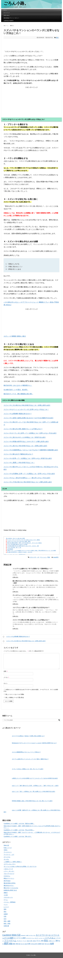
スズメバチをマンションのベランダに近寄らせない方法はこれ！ (26, 409)
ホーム (5, 10)
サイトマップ (7, 12)
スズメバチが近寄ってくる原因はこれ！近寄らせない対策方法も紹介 (28, 458)
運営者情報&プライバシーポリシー (11, 18)
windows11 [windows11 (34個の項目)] (23, 935)
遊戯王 (6, 892)
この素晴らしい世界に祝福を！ (13, 861)
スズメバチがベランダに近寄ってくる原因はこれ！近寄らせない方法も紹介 (30, 433)
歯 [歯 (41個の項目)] (21, 943)
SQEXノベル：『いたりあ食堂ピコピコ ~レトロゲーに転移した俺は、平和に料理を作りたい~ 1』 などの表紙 (31, 550)
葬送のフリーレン (9, 878)
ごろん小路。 (16, 3)
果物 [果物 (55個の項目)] (17, 943)
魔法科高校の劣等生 (10, 883)
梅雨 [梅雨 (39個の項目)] (19, 943)
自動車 (6, 914)
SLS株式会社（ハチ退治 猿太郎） (16, 390)
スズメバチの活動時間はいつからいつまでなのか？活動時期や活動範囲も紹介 (31, 450)
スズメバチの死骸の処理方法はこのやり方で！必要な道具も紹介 (26, 441)
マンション (43, 557)
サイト (6, 683)
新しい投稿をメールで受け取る (15, 697)
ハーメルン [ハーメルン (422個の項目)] (50, 938)
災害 (5, 916)
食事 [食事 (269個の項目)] (52, 944)
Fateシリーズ (8, 847)
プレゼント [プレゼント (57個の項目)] (19, 940)
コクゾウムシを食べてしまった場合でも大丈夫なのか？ (31, 607)
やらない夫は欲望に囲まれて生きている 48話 (17, 544)
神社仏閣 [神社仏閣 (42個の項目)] (34, 943)
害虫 (57, 37)
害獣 (5, 909)
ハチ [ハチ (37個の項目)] (44, 938)
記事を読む (15, 577)
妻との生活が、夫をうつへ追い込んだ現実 (15, 538)
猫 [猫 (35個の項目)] (31, 943)
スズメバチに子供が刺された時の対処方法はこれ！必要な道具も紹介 (28, 482)
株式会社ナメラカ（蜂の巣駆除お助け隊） (18, 394)
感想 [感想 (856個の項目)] (6, 943)
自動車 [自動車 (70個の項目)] (40, 943)
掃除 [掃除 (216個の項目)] (11, 944)
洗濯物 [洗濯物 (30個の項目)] (25, 943)
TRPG (5, 850)
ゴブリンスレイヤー (10, 864)
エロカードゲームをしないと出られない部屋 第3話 (18, 541)
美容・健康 (7, 921)
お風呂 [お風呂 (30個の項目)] (27, 935)
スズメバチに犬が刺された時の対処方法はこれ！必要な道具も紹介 (27, 405)
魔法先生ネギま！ (9, 885)
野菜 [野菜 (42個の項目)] (46, 943)
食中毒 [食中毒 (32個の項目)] (48, 943)
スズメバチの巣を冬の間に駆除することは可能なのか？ (23, 429)
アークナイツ (8, 852)
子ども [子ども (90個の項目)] (38, 941)
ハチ (38, 557)
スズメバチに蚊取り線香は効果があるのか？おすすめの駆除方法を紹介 (28, 418)
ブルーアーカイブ (9, 873)
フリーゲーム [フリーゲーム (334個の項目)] (10, 940)
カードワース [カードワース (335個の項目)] (42, 935)
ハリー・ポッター (9, 871)
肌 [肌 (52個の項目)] (36, 943)
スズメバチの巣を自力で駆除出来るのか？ (18, 454)
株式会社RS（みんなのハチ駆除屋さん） (18, 385)
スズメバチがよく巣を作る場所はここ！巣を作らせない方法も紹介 (27, 478)
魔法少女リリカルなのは (11, 888)
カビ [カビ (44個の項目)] (34, 935)
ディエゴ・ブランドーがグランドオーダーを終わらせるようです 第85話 (23, 539)
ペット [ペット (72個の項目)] (24, 940)
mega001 (55, 557)
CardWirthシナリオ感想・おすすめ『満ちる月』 (18, 836)
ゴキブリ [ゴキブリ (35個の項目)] (36, 938)
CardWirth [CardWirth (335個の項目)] (6, 935)
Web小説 (6, 845)
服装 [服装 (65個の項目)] (14, 943)
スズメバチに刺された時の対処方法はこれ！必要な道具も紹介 (25, 446)
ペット (6, 904)
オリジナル (7, 857)
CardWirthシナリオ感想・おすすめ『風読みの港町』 (19, 823)
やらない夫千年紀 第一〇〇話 (14, 547)
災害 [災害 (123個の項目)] (28, 944)
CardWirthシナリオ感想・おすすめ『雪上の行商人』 (19, 830)
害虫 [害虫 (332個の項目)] (46, 940)
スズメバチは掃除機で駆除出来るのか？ (18, 414)
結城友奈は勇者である (10, 890)
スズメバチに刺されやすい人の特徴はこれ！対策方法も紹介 (25, 437)
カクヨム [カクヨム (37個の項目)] (31, 935)
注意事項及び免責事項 (8, 20)
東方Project (7, 880)
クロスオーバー (8, 897)
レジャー (6, 907)
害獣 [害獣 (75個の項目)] (42, 940)
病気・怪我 (7, 923)
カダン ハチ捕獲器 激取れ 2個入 (15, 336)
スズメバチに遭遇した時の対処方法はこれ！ (19, 462)
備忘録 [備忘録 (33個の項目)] (28, 940)
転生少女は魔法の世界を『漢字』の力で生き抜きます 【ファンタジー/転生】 (24, 542)
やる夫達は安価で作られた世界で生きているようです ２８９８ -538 (23, 545)
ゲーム (6, 899)
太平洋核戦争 (10, 549)
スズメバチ (32, 557)
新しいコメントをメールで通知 (15, 694)
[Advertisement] (31, 100)
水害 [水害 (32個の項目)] (23, 943)
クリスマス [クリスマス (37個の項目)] (28, 938)
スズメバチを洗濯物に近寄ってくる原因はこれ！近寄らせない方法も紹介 (29, 474)
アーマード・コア (9, 854)
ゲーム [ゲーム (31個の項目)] (32, 938)
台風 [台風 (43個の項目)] (31, 940)
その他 (6, 895)
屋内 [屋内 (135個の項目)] (57, 941)
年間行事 (6, 926)
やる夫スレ (7, 876)
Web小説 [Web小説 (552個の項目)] (16, 935)
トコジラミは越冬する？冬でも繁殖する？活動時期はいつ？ (32, 568)
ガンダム (6, 859)
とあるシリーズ (8, 869)
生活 (5, 918)
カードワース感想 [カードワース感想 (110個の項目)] (20, 938)
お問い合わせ (7, 15)
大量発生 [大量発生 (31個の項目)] (34, 940)
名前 (6, 671)
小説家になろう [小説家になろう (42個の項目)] (51, 940)
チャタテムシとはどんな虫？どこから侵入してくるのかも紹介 (33, 595)
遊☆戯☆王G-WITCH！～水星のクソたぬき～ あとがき (19, 552)
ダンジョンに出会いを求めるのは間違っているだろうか (20, 866)
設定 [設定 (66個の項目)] (43, 943)
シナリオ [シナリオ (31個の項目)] (40, 938)
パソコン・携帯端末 (10, 902)
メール (6, 677)
